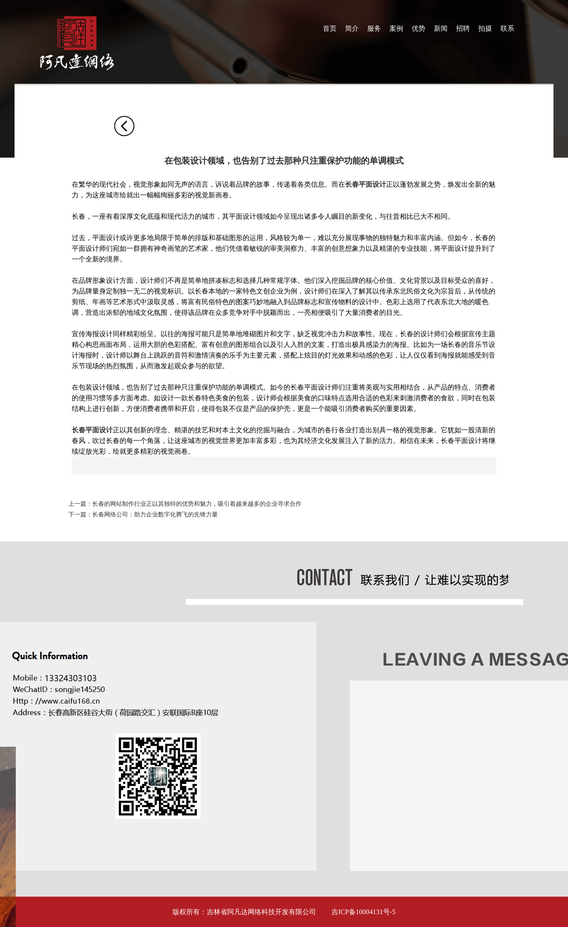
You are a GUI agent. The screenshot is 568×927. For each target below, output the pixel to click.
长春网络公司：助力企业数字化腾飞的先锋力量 (155, 514)
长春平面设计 (365, 184)
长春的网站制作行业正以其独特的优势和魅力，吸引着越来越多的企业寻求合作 (197, 504)
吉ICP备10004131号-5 (363, 911)
